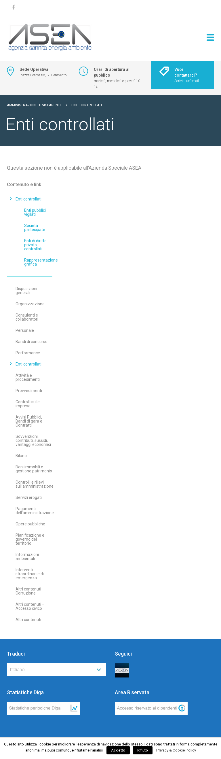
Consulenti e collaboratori (27, 317)
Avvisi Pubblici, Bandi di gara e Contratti (29, 421)
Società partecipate (34, 227)
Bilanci (21, 455)
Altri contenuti (28, 619)
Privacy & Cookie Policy (176, 750)
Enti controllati (28, 199)
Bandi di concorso (31, 341)
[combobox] (56, 669)
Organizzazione (30, 304)
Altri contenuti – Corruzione (30, 591)
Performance (28, 353)
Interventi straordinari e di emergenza (30, 573)
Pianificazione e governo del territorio (30, 539)
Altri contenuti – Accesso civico (30, 606)
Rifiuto (142, 750)
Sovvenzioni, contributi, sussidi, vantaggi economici (33, 440)
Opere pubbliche (30, 524)
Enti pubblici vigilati (35, 212)
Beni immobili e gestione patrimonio (34, 469)
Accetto (118, 750)
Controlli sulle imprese (28, 404)
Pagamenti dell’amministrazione (35, 510)
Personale (25, 330)
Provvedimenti (29, 390)
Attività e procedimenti (28, 377)
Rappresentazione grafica (41, 262)
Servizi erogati (29, 497)
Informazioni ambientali (27, 556)
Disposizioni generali (26, 290)
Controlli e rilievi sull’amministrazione (35, 484)
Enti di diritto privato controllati (35, 245)
